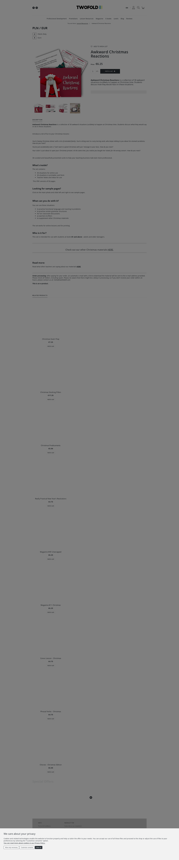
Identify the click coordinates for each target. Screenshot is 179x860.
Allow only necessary (11, 847)
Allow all (38, 847)
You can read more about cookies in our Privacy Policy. (24, 843)
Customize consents (27, 847)
